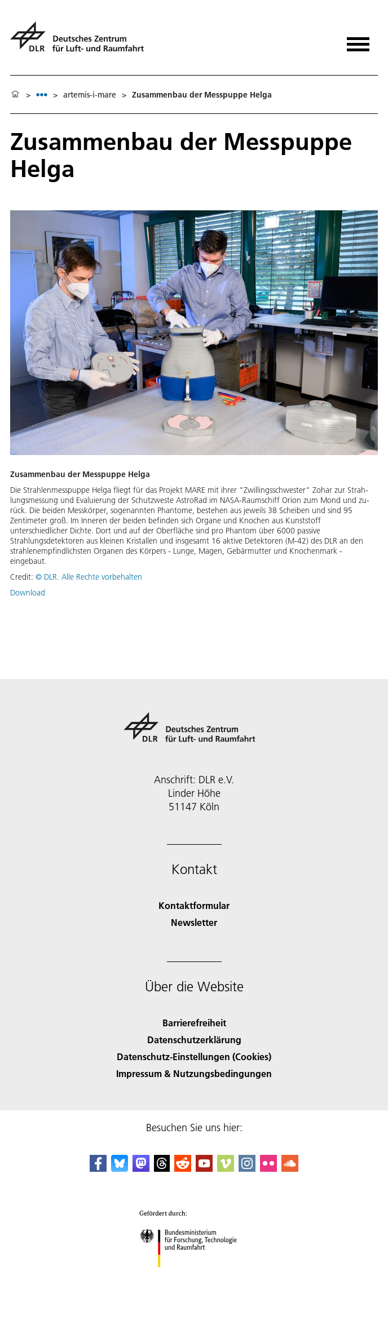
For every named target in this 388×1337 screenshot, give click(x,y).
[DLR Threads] (162, 1168)
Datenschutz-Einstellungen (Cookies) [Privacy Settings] (194, 1056)
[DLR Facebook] (98, 1168)
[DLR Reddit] (182, 1168)
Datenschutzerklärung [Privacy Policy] (194, 1039)
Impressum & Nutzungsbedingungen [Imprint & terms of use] (194, 1073)
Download (27, 593)
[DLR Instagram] (247, 1168)
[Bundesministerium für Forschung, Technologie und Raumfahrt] (194, 1276)
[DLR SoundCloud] (289, 1168)
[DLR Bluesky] (119, 1168)
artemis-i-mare (89, 95)
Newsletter (194, 922)
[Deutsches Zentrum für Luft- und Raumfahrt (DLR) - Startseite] (81, 41)
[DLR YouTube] (204, 1168)
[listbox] (41, 94)
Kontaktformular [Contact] (194, 905)
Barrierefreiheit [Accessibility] (194, 1023)
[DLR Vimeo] (225, 1168)
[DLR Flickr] (268, 1168)
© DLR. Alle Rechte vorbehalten (89, 577)
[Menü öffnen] (358, 40)
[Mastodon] (141, 1168)
